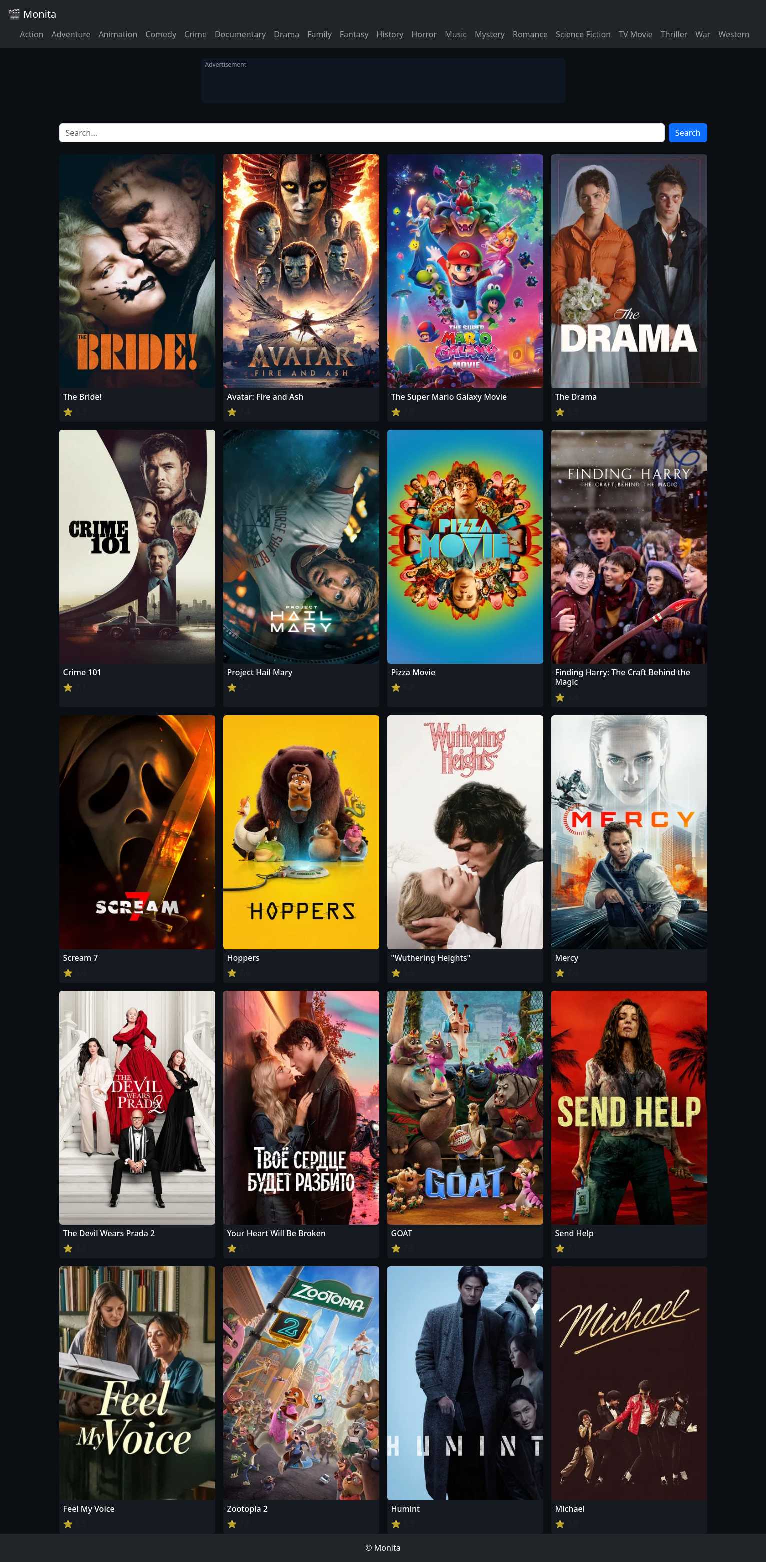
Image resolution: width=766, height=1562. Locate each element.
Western (734, 34)
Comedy (160, 34)
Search (688, 132)
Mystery (490, 34)
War (702, 34)
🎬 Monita (32, 14)
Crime (195, 34)
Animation (118, 34)
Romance (530, 34)
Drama (286, 34)
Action (31, 34)
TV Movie (636, 34)
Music (456, 34)
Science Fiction (583, 34)
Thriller (674, 34)
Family (319, 34)
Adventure (71, 34)
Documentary (240, 34)
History (390, 34)
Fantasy (354, 34)
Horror (424, 34)
